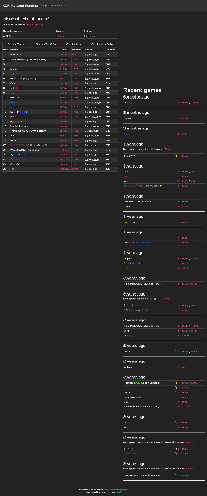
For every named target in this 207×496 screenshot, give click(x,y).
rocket (108, 492)
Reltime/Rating (16, 44)
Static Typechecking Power (116, 490)
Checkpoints (73, 44)
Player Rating (58, 5)
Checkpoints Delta (102, 44)
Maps (45, 5)
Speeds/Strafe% (46, 44)
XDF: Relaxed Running (20, 5)
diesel (118, 492)
